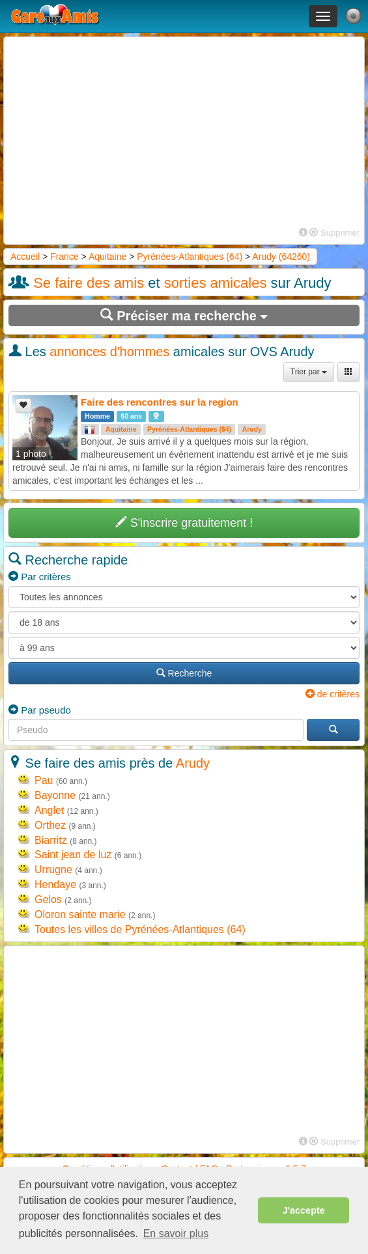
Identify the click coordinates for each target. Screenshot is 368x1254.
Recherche (184, 673)
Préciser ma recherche (184, 315)
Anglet (49, 810)
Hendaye (55, 884)
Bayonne (55, 795)
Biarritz (51, 840)
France (64, 256)
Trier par (308, 371)
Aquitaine (107, 256)
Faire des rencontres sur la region (159, 402)
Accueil (25, 256)
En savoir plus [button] (176, 1233)
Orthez (50, 825)
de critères (332, 694)
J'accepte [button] (304, 1210)
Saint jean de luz (73, 854)
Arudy (252, 429)
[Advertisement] (184, 133)
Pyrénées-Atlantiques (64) (189, 256)
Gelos (48, 899)
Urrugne (53, 869)
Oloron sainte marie (80, 914)
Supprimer (334, 233)
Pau (44, 780)
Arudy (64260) (281, 256)
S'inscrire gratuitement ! (184, 522)
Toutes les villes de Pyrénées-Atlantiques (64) (140, 929)
